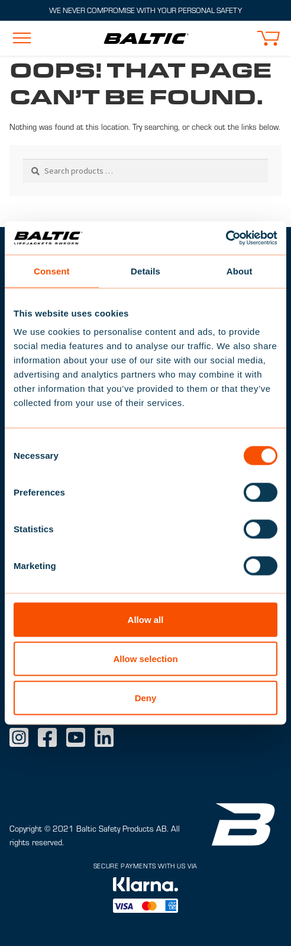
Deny (146, 697)
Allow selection (145, 658)
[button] (268, 38)
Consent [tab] (52, 271)
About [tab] (240, 271)
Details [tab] (145, 271)
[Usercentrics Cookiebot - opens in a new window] (225, 238)
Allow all (146, 620)
